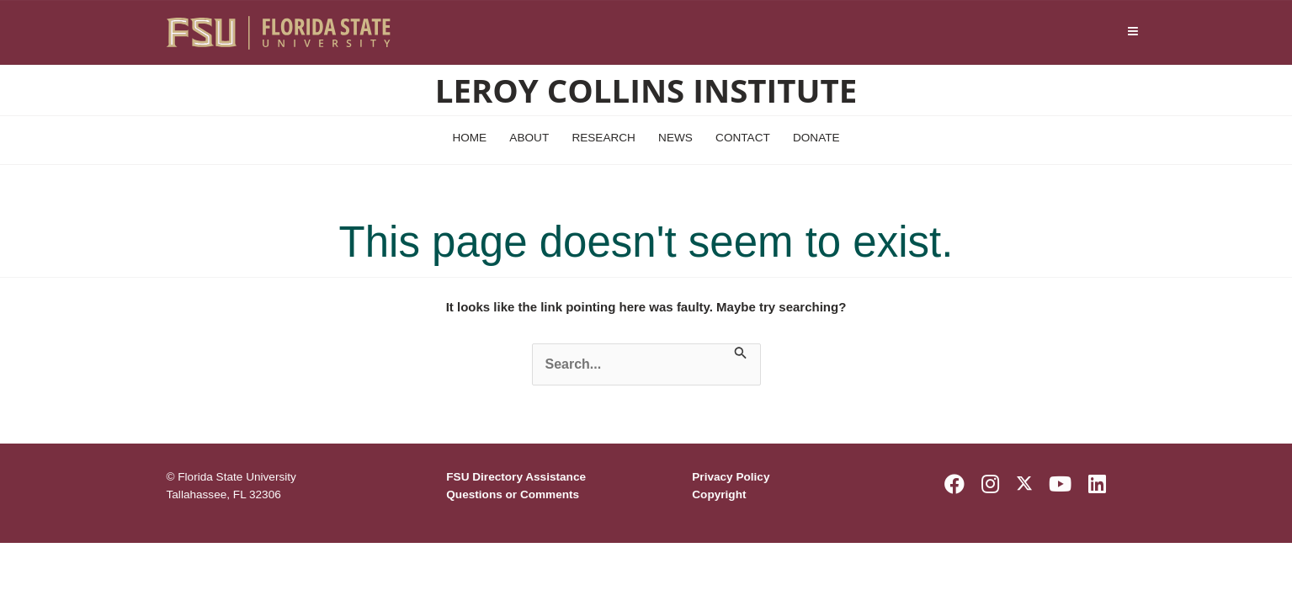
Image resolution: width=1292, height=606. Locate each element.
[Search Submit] (740, 354)
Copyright (719, 494)
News (675, 137)
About (529, 137)
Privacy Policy (730, 476)
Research (603, 137)
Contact (742, 137)
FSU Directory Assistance (516, 476)
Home (469, 137)
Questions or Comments (512, 494)
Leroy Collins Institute (646, 90)
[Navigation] (1132, 32)
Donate (816, 137)
